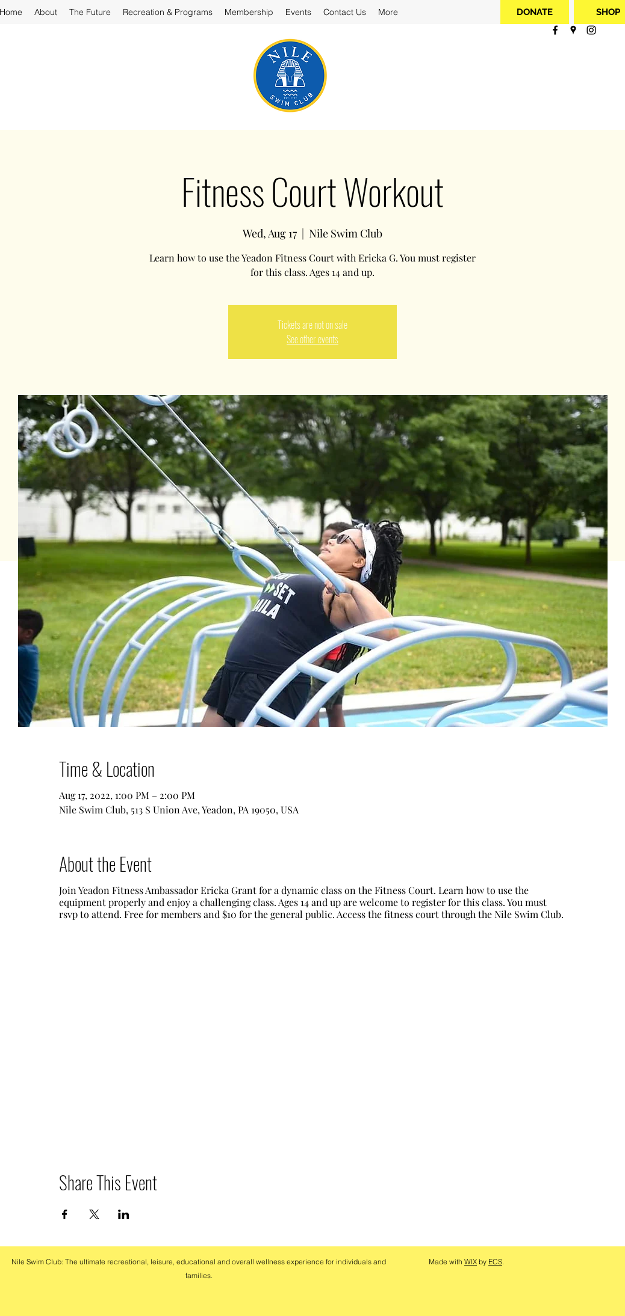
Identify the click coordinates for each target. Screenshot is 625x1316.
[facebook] (555, 30)
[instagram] (591, 30)
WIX (470, 1261)
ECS (495, 1261)
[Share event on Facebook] (64, 1214)
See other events (312, 339)
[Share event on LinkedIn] (123, 1214)
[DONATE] (534, 12)
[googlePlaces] (573, 30)
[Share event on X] (94, 1214)
